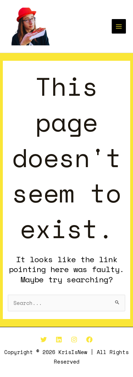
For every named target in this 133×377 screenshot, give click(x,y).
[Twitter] (43, 339)
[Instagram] (74, 339)
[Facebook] (89, 339)
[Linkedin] (59, 339)
